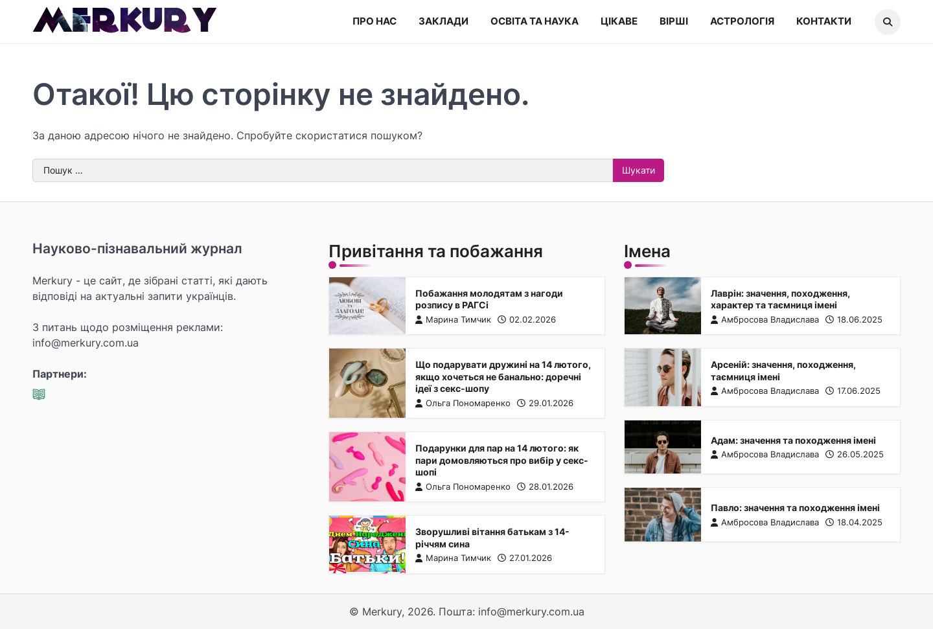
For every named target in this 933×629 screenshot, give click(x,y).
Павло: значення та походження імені (795, 507)
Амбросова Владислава (765, 319)
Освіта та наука (534, 21)
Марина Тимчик (452, 319)
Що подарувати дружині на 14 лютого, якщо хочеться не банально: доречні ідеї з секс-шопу (502, 376)
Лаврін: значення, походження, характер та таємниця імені (780, 298)
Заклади (443, 21)
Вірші (674, 21)
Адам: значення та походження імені (793, 440)
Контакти (823, 21)
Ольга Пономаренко (462, 403)
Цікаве (619, 21)
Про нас (374, 21)
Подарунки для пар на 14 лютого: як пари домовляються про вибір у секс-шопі (501, 459)
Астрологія (742, 21)
